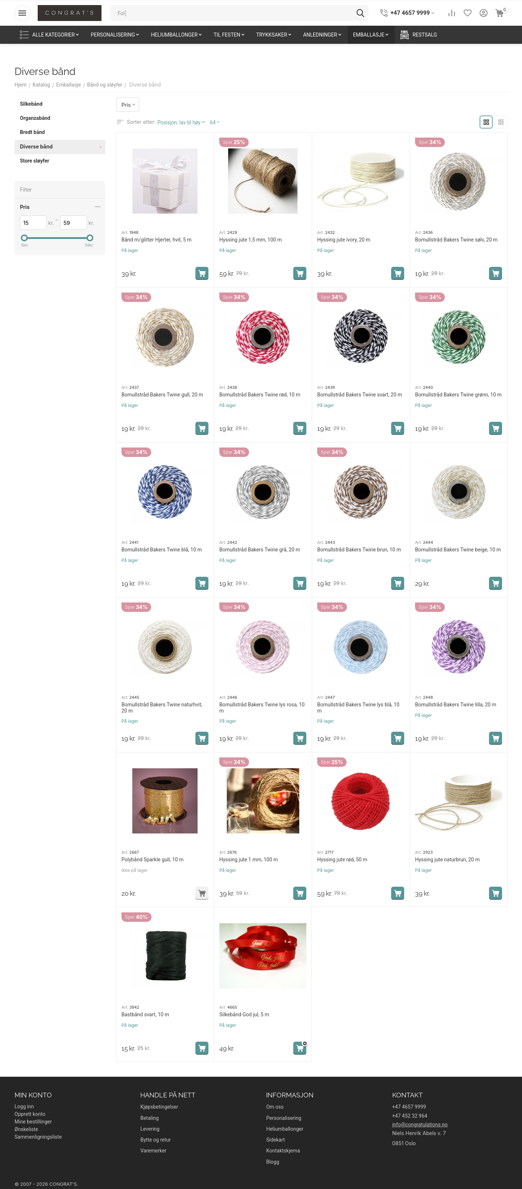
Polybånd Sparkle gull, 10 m (152, 859)
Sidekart (275, 1140)
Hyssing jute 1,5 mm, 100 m (250, 240)
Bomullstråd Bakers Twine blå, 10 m (161, 550)
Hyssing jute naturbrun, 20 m (447, 859)
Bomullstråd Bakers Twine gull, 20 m (162, 395)
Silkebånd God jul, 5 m (244, 1014)
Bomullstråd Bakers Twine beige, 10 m (458, 550)
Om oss (274, 1107)
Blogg (272, 1162)
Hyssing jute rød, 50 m (342, 859)
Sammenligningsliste (38, 1137)
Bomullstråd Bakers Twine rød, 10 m (259, 395)
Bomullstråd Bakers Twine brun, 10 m (359, 550)
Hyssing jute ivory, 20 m (343, 240)
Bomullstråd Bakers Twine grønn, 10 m (458, 395)
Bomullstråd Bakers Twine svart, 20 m (359, 395)
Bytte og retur (155, 1140)
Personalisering (283, 1118)
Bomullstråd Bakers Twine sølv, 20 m (456, 240)
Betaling (149, 1118)
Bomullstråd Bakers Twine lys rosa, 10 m (261, 708)
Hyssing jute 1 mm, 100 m (248, 859)
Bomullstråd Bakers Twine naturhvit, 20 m (161, 708)
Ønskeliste (26, 1129)
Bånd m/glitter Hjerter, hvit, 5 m (156, 240)
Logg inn (24, 1106)
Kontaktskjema (283, 1151)
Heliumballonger (284, 1129)
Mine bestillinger (33, 1122)
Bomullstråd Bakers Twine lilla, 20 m (455, 704)
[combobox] (239, 13)
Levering (150, 1129)
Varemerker (153, 1151)
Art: (124, 232)
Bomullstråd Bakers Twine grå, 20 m (259, 550)
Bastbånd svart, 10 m (145, 1014)
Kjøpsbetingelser (159, 1107)
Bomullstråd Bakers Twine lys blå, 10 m (358, 708)
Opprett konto (29, 1114)
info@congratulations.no (420, 1124)
